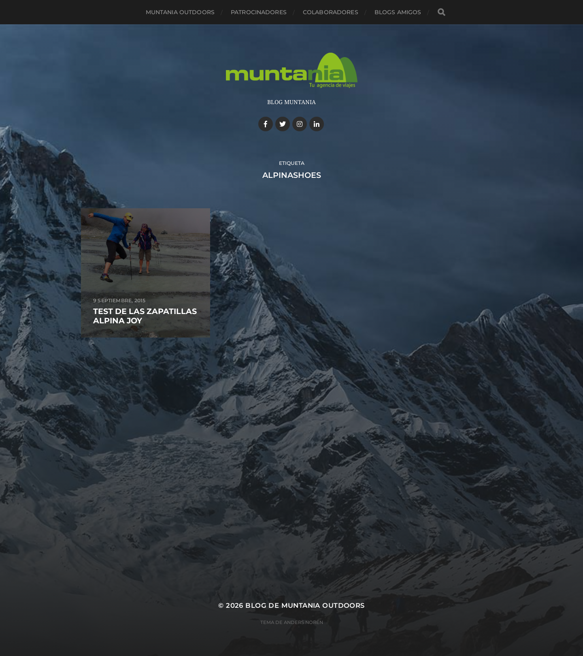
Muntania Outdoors (180, 12)
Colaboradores (330, 12)
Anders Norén (303, 622)
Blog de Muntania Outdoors (304, 605)
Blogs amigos (397, 12)
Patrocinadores (259, 12)
